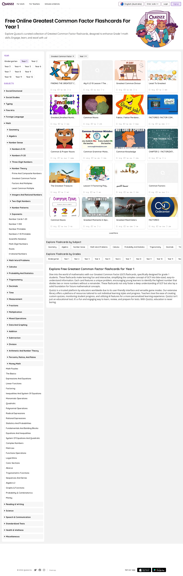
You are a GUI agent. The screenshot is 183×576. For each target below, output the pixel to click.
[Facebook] (40, 570)
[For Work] (20, 4)
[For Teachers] (34, 4)
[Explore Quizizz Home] (8, 4)
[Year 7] (128, 259)
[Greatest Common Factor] (62, 56)
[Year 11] (170, 259)
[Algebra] (65, 247)
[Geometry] (52, 247)
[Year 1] (83, 56)
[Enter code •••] (152, 4)
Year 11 (19, 77)
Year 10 (8, 77)
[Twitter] (35, 570)
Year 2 (34, 61)
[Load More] (113, 233)
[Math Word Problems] (99, 247)
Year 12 (29, 77)
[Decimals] (170, 247)
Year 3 (7, 66)
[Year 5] (107, 259)
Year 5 (28, 66)
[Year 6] (118, 259)
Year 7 (8, 71)
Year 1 (24, 61)
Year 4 (18, 66)
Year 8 (18, 71)
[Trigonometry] (155, 247)
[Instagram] (44, 570)
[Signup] (176, 4)
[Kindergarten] (53, 259)
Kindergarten (11, 61)
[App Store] (144, 570)
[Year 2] (76, 259)
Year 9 (28, 71)
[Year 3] (87, 259)
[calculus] (116, 247)
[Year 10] (160, 259)
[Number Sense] (79, 247)
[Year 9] (149, 259)
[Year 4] (97, 259)
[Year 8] (138, 259)
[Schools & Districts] (52, 4)
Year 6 (38, 66)
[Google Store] (159, 570)
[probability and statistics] (134, 247)
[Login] (166, 4)
